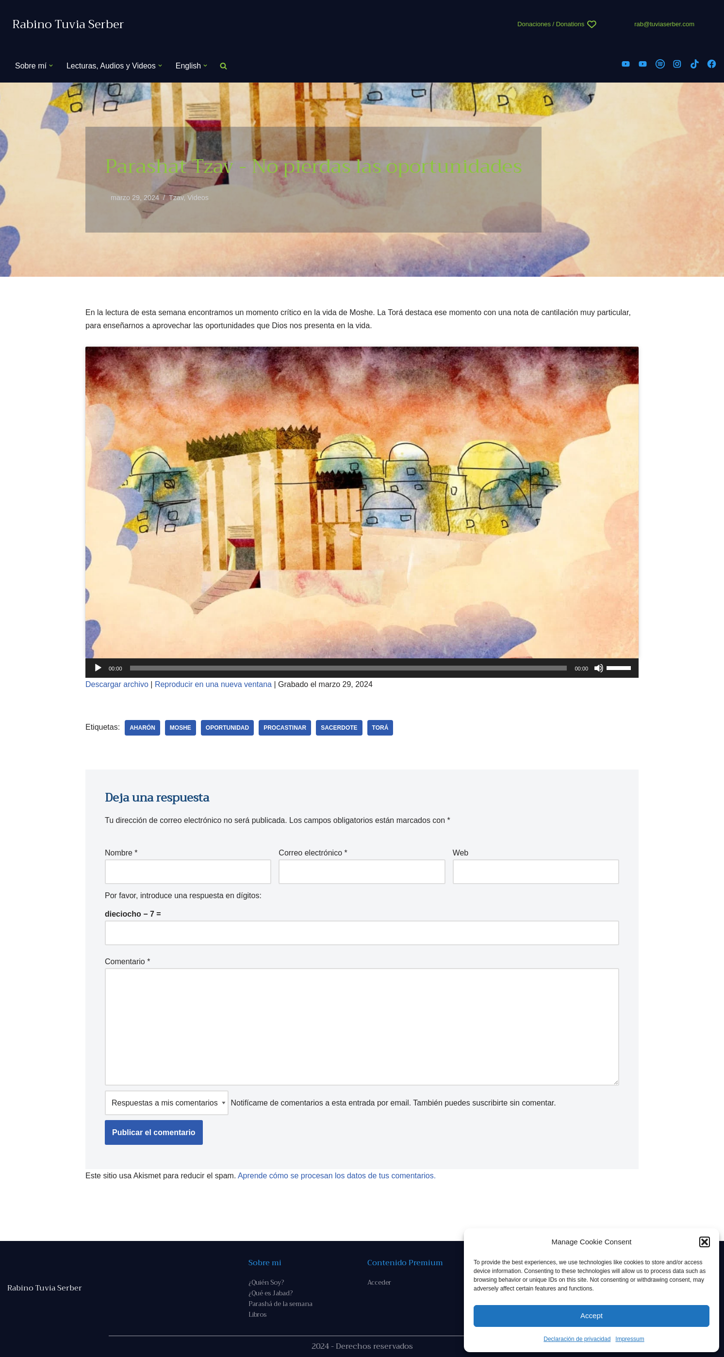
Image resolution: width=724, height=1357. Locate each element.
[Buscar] (223, 65)
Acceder (379, 1282)
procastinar (284, 727)
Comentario (127, 961)
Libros (257, 1314)
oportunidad (227, 727)
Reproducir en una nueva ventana (213, 684)
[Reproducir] (98, 668)
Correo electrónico (313, 853)
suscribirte (490, 1103)
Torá (380, 727)
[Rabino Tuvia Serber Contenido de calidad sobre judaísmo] (68, 24)
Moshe (180, 727)
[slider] (348, 668)
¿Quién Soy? (266, 1282)
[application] (362, 668)
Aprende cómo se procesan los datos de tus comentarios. (337, 1176)
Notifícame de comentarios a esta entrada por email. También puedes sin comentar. (330, 1102)
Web (461, 853)
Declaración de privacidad (576, 1339)
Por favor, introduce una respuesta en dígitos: (183, 895)
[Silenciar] (599, 668)
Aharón (142, 727)
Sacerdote (339, 727)
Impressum (629, 1339)
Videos (198, 197)
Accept (591, 1315)
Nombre (121, 853)
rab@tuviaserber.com (664, 24)
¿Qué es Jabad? (270, 1293)
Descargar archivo (116, 684)
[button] (704, 1242)
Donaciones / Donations (550, 24)
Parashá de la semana (280, 1303)
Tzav (176, 197)
